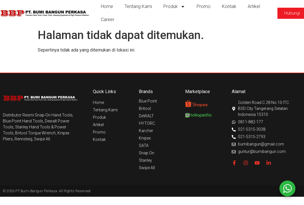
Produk (174, 6)
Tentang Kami (138, 6)
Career (107, 19)
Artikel (254, 6)
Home (107, 6)
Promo (204, 6)
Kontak (229, 6)
